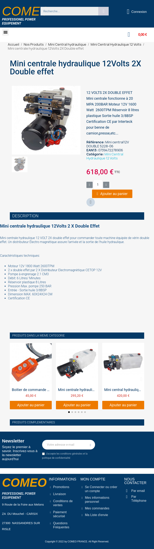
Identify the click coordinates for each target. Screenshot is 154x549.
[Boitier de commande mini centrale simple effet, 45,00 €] (31, 376)
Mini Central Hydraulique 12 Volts (104, 156)
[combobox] (68, 11)
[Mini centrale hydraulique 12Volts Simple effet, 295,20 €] (77, 376)
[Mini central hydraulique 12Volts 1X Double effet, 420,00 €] (123, 376)
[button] (5, 32)
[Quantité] (98, 185)
